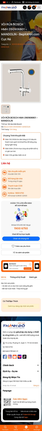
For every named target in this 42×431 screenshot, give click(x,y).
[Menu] (39, 7)
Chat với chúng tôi (21, 238)
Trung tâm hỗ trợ (11, 411)
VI (5, 2)
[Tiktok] (24, 357)
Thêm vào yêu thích (21, 246)
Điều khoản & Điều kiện (29, 411)
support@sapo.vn (11, 351)
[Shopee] (15, 357)
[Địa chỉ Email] (21, 385)
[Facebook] (5, 357)
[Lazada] (20, 357)
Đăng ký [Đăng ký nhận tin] (36, 385)
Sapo (26, 417)
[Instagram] (10, 357)
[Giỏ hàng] (34, 7)
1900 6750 (21, 228)
